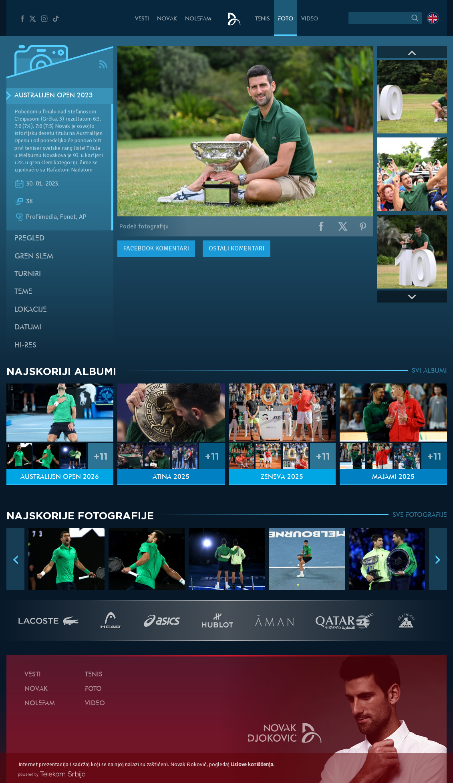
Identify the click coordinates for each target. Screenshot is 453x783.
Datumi (27, 327)
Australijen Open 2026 (59, 477)
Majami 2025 (393, 477)
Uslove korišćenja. (252, 764)
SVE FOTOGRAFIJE (420, 515)
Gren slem (33, 256)
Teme (23, 292)
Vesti (142, 19)
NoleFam (198, 19)
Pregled (29, 238)
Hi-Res (25, 345)
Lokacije (30, 310)
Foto (285, 19)
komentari (156, 248)
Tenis (262, 19)
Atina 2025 (171, 477)
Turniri (27, 274)
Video (309, 19)
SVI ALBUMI (429, 371)
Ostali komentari (236, 248)
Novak (167, 19)
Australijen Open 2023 (53, 96)
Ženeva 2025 (282, 477)
